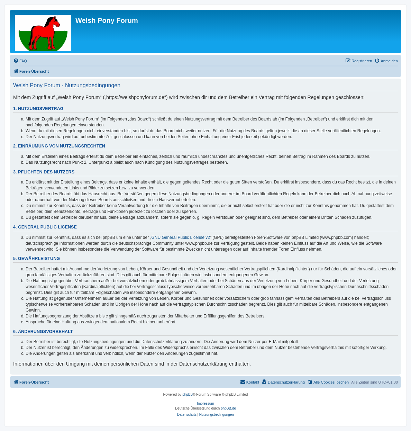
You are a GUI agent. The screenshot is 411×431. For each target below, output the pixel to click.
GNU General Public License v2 (181, 237)
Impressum (205, 403)
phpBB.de (228, 408)
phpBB (187, 394)
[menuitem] (20, 61)
